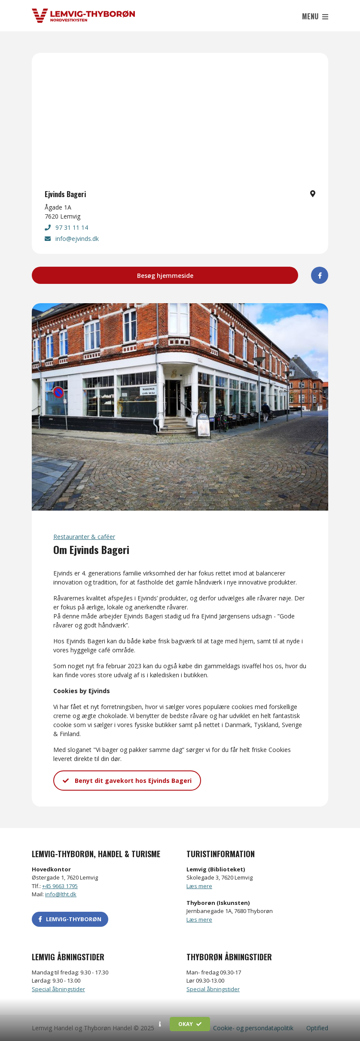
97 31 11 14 (66, 227)
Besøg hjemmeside (165, 275)
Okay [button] (189, 1024)
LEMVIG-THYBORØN (70, 919)
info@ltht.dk (60, 894)
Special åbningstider (58, 989)
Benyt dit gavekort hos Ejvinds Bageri (127, 780)
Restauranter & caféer (84, 537)
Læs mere (199, 886)
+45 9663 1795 (60, 886)
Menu (315, 16)
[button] (160, 1024)
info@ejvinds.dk (72, 238)
